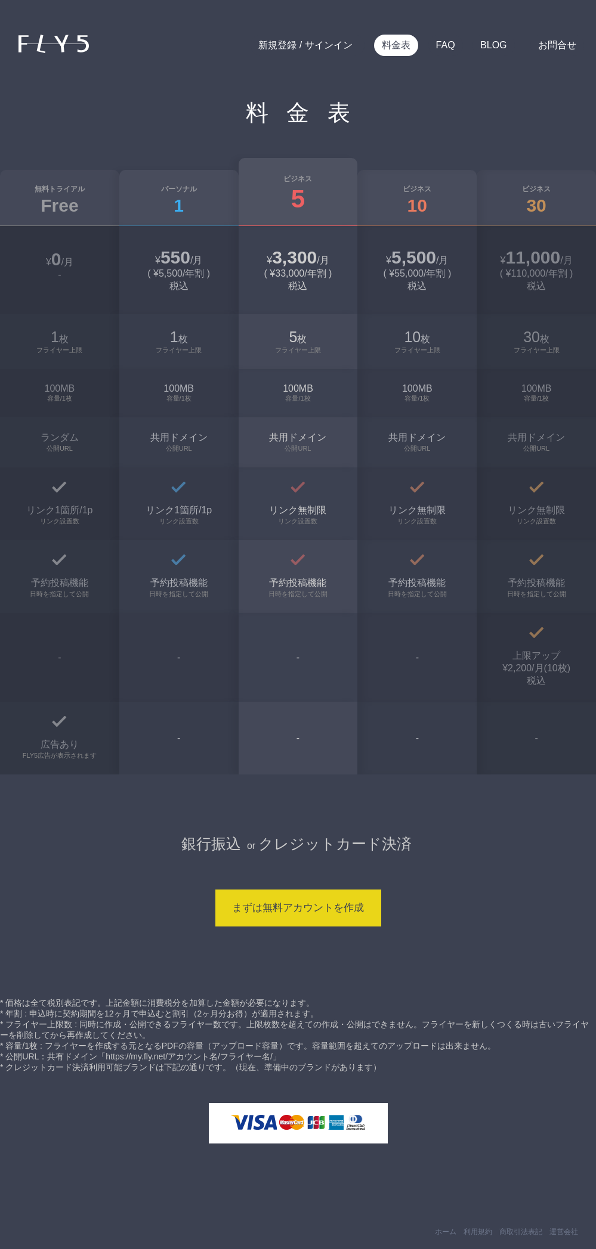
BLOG (493, 45)
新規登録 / (280, 45)
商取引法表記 (520, 1232)
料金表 (396, 45)
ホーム (445, 1232)
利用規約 (478, 1232)
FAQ (445, 45)
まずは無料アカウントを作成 (298, 907)
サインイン (327, 45)
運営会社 (563, 1232)
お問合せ (557, 45)
